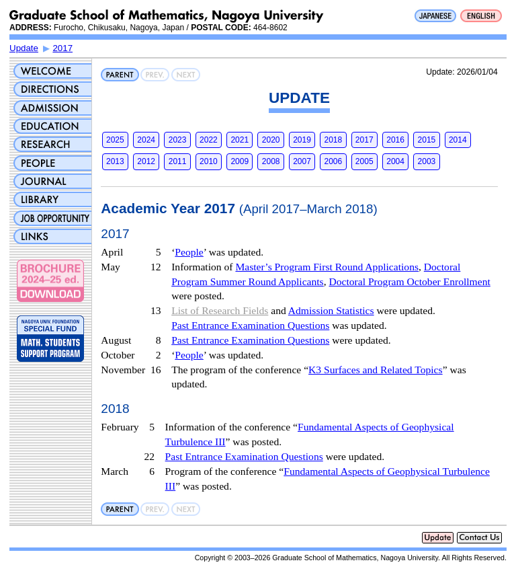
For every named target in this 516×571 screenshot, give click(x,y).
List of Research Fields (219, 310)
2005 (364, 161)
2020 (271, 140)
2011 (178, 161)
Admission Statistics (331, 310)
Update (23, 48)
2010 (209, 161)
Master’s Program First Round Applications (327, 266)
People (189, 252)
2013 (115, 161)
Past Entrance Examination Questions (250, 325)
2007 (302, 161)
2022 (209, 140)
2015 (427, 140)
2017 (62, 48)
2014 (458, 140)
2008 (271, 161)
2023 (178, 140)
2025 (115, 140)
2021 (239, 140)
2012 (146, 161)
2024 (146, 140)
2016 (395, 140)
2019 (302, 140)
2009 (239, 161)
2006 (334, 161)
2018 (334, 140)
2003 (427, 161)
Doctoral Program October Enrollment (409, 281)
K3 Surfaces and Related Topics (375, 369)
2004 (395, 161)
